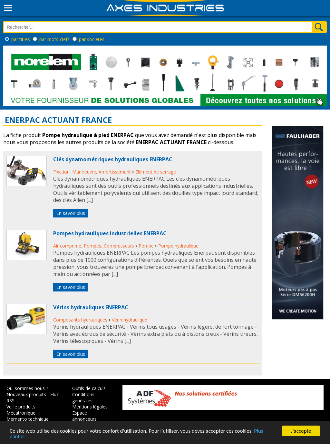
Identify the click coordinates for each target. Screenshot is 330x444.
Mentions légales (90, 407)
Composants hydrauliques (80, 320)
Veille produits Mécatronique (20, 410)
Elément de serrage (155, 172)
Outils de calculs (89, 388)
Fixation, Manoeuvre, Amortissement (92, 172)
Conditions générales (83, 397)
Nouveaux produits (26, 394)
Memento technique (27, 419)
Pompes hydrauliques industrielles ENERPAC (110, 233)
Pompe (146, 246)
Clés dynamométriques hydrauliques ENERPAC (112, 159)
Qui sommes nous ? (27, 388)
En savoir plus (70, 213)
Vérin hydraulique (129, 320)
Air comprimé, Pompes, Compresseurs (93, 246)
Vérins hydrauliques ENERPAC (90, 307)
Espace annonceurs (84, 416)
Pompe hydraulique (178, 246)
